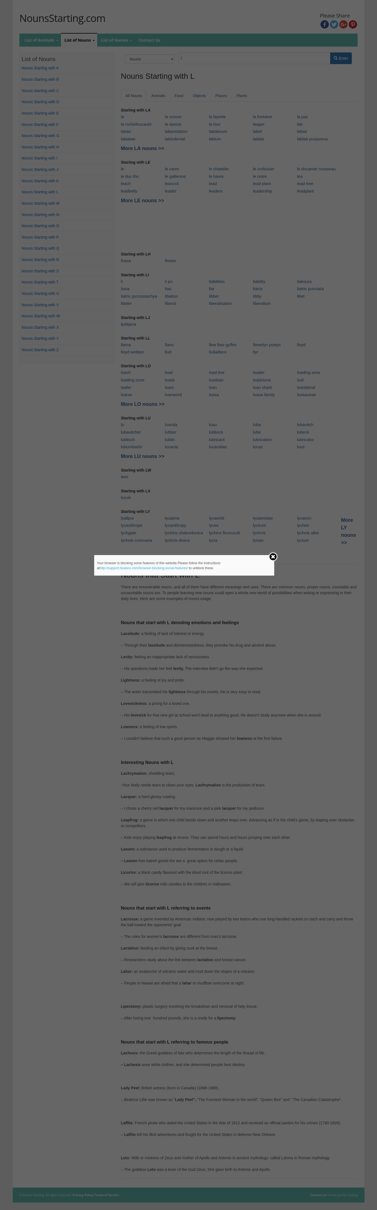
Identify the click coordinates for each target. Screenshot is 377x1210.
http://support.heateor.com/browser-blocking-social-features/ (144, 568)
